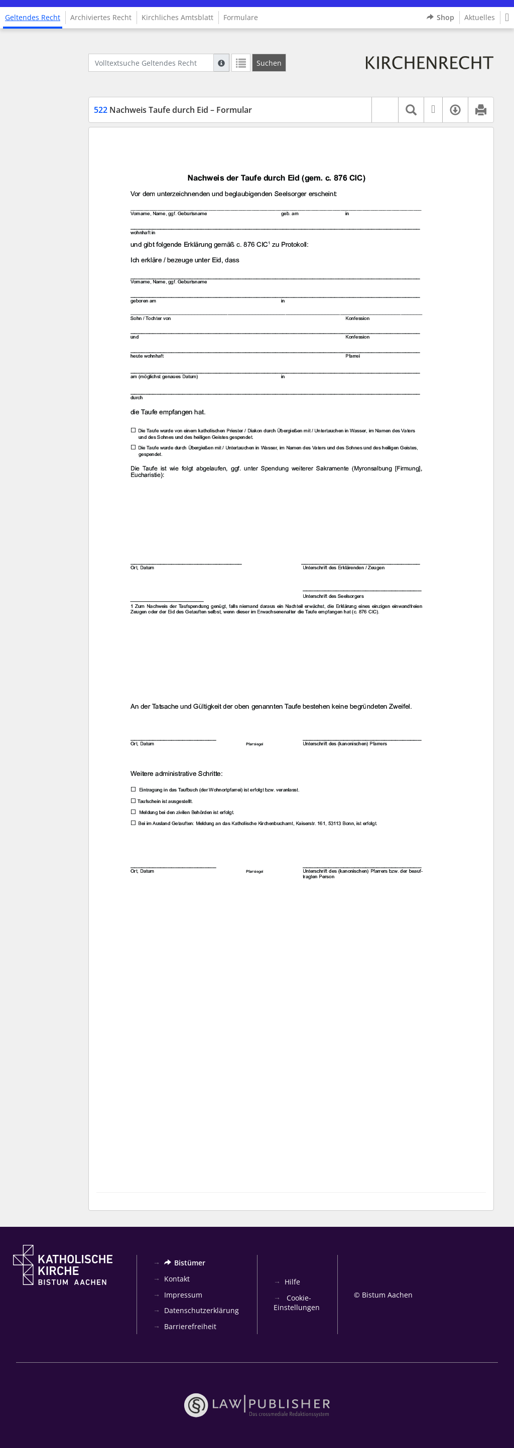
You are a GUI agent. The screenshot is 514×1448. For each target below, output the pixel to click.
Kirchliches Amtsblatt (177, 17)
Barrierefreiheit (190, 1326)
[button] (507, 17)
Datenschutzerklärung (201, 1310)
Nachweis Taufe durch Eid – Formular (173, 109)
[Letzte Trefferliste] (240, 63)
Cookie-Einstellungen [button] (297, 1303)
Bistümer (184, 1262)
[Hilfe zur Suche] (221, 63)
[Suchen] (269, 63)
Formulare (240, 17)
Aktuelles (479, 17)
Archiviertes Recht (101, 17)
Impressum (183, 1295)
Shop (440, 18)
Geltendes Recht (32, 17)
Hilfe (292, 1281)
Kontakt (177, 1278)
